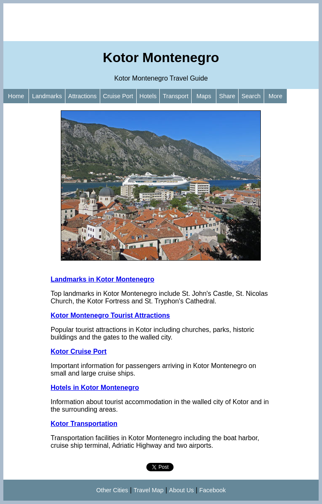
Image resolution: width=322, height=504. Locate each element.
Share (227, 96)
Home (16, 96)
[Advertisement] (161, 22)
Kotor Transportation (84, 423)
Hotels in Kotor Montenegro (95, 387)
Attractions (82, 96)
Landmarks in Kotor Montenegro (102, 279)
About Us (181, 490)
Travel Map (149, 490)
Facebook (212, 490)
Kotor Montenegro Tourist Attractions (110, 315)
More (275, 96)
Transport (175, 96)
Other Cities (112, 490)
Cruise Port (118, 96)
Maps (204, 96)
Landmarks (47, 96)
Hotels (148, 96)
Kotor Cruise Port (78, 351)
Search (251, 96)
